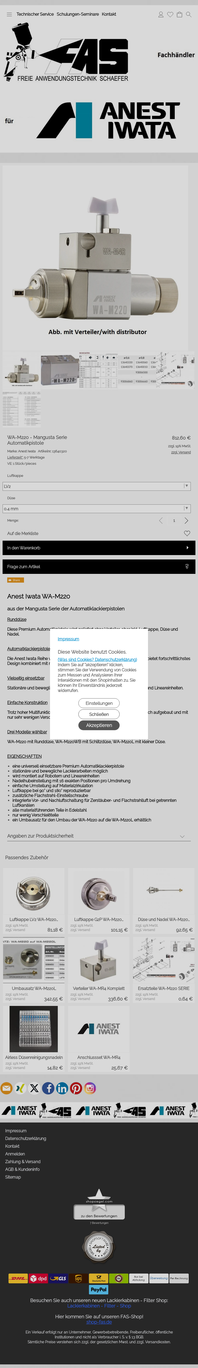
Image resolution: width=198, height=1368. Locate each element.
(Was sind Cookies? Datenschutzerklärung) (97, 659)
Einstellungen (99, 703)
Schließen (99, 714)
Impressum (68, 639)
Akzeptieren (99, 725)
